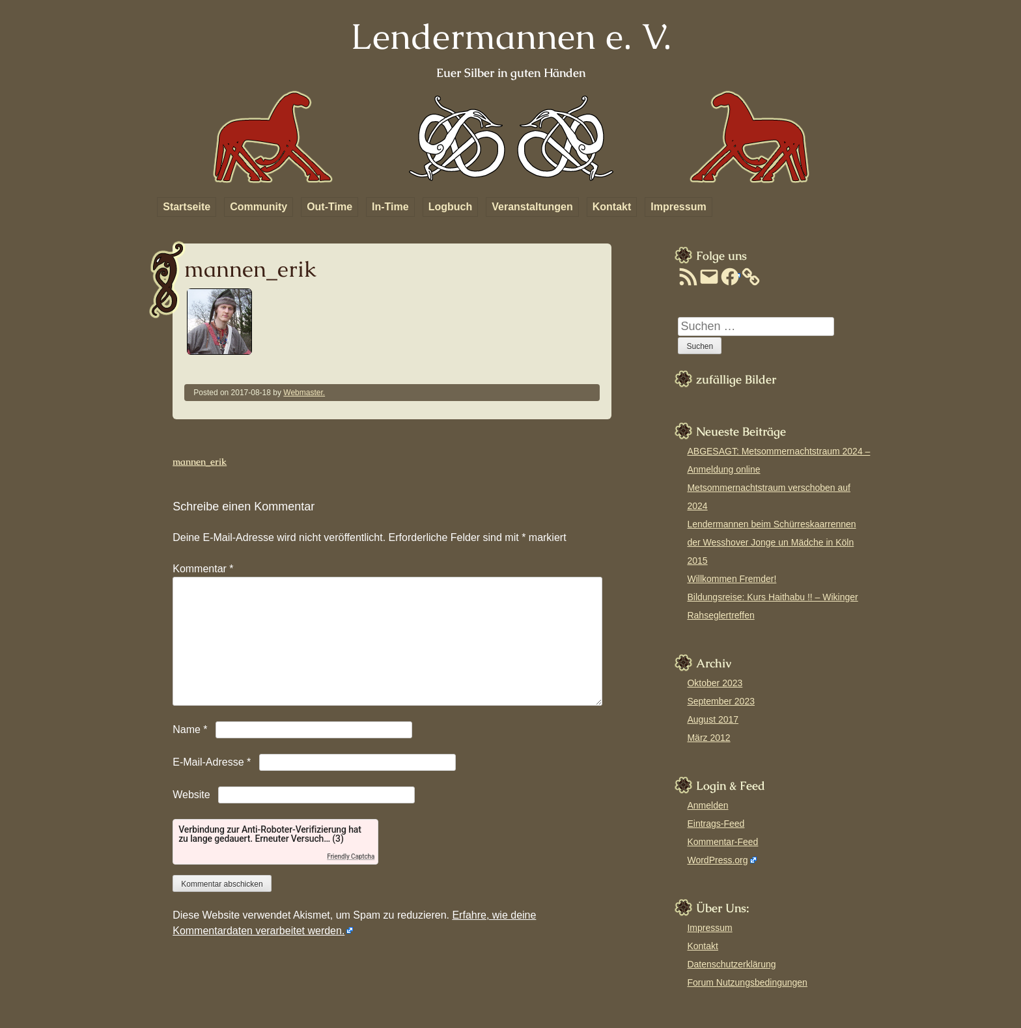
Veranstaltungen (532, 206)
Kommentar (203, 568)
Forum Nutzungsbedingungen (747, 982)
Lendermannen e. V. (510, 36)
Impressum (678, 206)
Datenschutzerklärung (731, 964)
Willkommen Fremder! (731, 579)
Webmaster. (304, 392)
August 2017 (712, 719)
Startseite (186, 206)
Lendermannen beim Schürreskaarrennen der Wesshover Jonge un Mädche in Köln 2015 (771, 542)
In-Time (390, 206)
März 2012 (708, 737)
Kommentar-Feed (722, 842)
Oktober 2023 (714, 683)
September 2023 (721, 701)
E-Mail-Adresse (212, 762)
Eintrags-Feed (715, 823)
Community (258, 206)
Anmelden (707, 805)
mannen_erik (200, 461)
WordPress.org (717, 860)
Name (190, 729)
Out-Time (329, 206)
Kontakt (612, 206)
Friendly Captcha (350, 856)
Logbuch (450, 206)
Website (191, 794)
